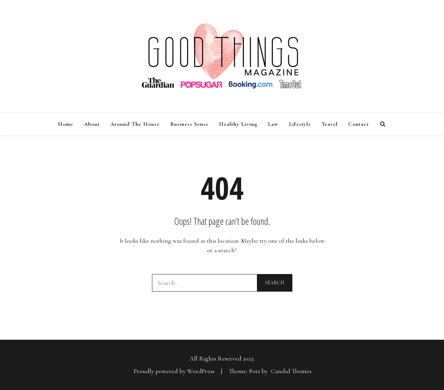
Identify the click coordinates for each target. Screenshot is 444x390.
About (92, 124)
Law (273, 124)
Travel (330, 124)
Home (65, 124)
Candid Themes (291, 371)
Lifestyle (300, 124)
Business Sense (189, 124)
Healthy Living (238, 124)
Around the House (135, 124)
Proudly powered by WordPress (175, 371)
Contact (358, 124)
